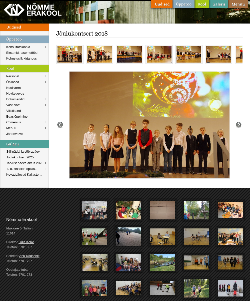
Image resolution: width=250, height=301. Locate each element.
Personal (12, 76)
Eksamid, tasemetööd (22, 53)
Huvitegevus (15, 93)
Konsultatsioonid (18, 47)
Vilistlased (13, 111)
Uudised (161, 4)
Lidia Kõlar (26, 242)
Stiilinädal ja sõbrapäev (23, 151)
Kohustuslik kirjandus (21, 58)
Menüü (238, 4)
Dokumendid (15, 99)
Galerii (218, 4)
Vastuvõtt (13, 105)
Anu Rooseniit (29, 256)
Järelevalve (14, 134)
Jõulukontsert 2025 (20, 157)
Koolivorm (13, 88)
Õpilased (12, 82)
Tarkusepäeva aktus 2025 (24, 163)
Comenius (13, 122)
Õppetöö (183, 4)
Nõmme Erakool (32, 9)
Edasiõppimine (17, 116)
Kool (201, 4)
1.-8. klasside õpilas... (22, 169)
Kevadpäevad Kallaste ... (24, 174)
